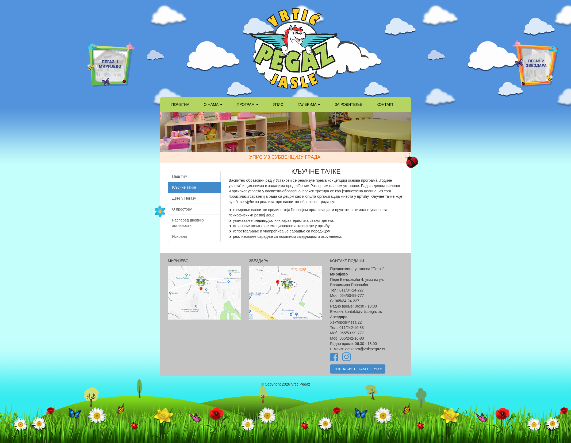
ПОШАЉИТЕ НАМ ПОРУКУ (358, 369)
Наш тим (179, 176)
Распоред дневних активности (188, 223)
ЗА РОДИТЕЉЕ (348, 104)
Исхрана (179, 236)
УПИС (278, 104)
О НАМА (213, 104)
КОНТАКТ (385, 104)
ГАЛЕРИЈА (309, 104)
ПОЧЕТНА (180, 104)
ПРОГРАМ (247, 104)
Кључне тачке (184, 187)
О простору (182, 209)
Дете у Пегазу (184, 198)
